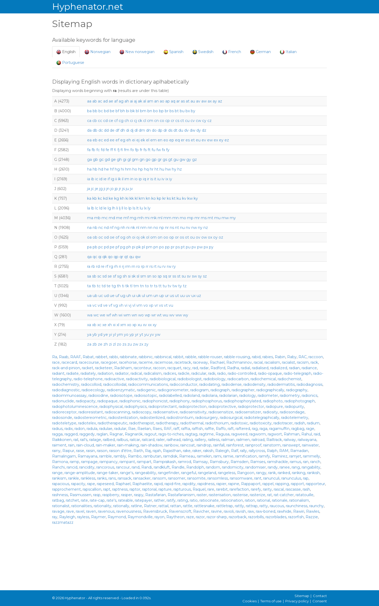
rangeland (207, 472)
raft (231, 428)
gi (124, 159)
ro (138, 266)
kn (148, 198)
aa (89, 101)
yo (126, 334)
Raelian (144, 428)
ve (105, 305)
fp (137, 149)
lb (92, 208)
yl (114, 334)
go (148, 159)
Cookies (249, 601)
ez (227, 140)
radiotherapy (167, 423)
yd (100, 334)
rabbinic (146, 357)
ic (96, 179)
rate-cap (97, 500)
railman (228, 439)
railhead (174, 439)
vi (125, 305)
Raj (148, 450)
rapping (282, 483)
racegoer (109, 362)
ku (179, 198)
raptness (120, 489)
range (57, 472)
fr (141, 149)
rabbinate (128, 357)
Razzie (312, 517)
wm (127, 315)
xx (150, 324)
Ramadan (299, 450)
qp (116, 256)
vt (166, 305)
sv (189, 276)
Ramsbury (219, 461)
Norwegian (97, 51)
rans (112, 478)
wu (165, 315)
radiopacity (86, 401)
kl (136, 198)
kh (122, 198)
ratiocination (232, 500)
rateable (125, 500)
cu (187, 120)
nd (106, 227)
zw (135, 344)
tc (99, 286)
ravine (216, 511)
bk (132, 111)
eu (198, 140)
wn (134, 315)
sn (149, 276)
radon (79, 428)
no (155, 227)
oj (137, 237)
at (188, 101)
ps (178, 247)
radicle (184, 373)
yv (152, 334)
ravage (58, 511)
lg (109, 208)
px (206, 247)
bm (143, 111)
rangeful (188, 472)
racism (303, 362)
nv (188, 227)
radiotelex (87, 423)
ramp (74, 461)
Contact (320, 596)
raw (251, 511)
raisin (90, 450)
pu (188, 247)
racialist (288, 362)
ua (89, 295)
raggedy (87, 434)
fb (93, 149)
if (109, 179)
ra (88, 266)
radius (57, 428)
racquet (174, 368)
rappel (267, 483)
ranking (298, 472)
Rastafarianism (181, 494)
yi (110, 334)
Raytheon (175, 517)
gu (175, 159)
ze (100, 344)
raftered (243, 428)
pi (133, 247)
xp (134, 324)
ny (200, 227)
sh (125, 276)
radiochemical (263, 379)
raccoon (315, 357)
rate (84, 500)
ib (92, 179)
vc (94, 305)
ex (216, 140)
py (211, 247)
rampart (144, 461)
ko (153, 198)
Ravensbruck (155, 511)
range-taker (107, 472)
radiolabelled (170, 395)
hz (179, 169)
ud (106, 295)
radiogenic (146, 390)
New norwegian (136, 51)
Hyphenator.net (87, 6)
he (106, 169)
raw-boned (265, 511)
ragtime (206, 434)
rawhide (284, 511)
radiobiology (214, 379)
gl (129, 159)
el (147, 140)
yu (146, 334)
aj (135, 101)
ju (127, 188)
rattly (239, 506)
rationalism (299, 500)
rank (272, 472)
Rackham (123, 368)
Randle (178, 467)
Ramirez (279, 456)
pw (200, 247)
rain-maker (105, 445)
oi (133, 237)
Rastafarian (155, 494)
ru (159, 266)
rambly (120, 456)
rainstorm (272, 445)
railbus (122, 439)
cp (167, 120)
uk (138, 295)
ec (100, 140)
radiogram (199, 390)
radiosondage (292, 412)
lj (120, 208)
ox (210, 237)
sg (119, 276)
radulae (105, 428)
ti (123, 286)
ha (89, 169)
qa (89, 256)
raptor (134, 489)
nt (177, 227)
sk (134, 276)
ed (106, 140)
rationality (102, 506)
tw (174, 286)
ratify (171, 500)
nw (194, 227)
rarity (267, 489)
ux (193, 295)
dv (186, 130)
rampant (127, 461)
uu (182, 295)
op (171, 237)
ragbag (297, 428)
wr (153, 315)
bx (188, 111)
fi (115, 149)
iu (159, 179)
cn (156, 120)
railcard (148, 439)
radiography (296, 390)
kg (116, 198)
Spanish (173, 51)
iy (170, 179)
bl (137, 111)
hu (161, 169)
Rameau (187, 456)
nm (143, 227)
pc (100, 247)
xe (104, 324)
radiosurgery (206, 417)
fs (145, 149)
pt (183, 247)
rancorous (105, 467)
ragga (57, 434)
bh (122, 111)
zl (114, 344)
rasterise (240, 494)
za (89, 344)
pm (149, 247)
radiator (122, 373)
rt (155, 266)
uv (188, 295)
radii (211, 373)
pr (172, 247)
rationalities (81, 506)
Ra (54, 357)
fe (107, 149)
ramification (246, 456)
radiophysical (111, 406)
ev (204, 140)
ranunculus (291, 478)
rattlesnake (204, 506)
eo (165, 140)
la (88, 208)
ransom (159, 478)
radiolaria (209, 395)
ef (117, 140)
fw (158, 149)
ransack (124, 478)
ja (88, 188)
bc (100, 111)
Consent (319, 601)
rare (210, 489)
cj (135, 120)
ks (169, 198)
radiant (58, 373)
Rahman (292, 434)
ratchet (72, 500)
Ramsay (200, 461)
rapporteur (315, 483)
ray (54, 517)
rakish (208, 450)
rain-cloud (85, 445)
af (116, 101)
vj (129, 305)
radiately (88, 373)
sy (200, 276)
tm (136, 286)
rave (70, 511)
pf (117, 247)
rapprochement (66, 489)
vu (171, 305)
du (180, 130)
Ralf (234, 450)
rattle (187, 506)
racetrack (182, 362)
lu (141, 208)
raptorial (149, 489)
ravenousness (128, 511)
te (109, 286)
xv (145, 324)
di (127, 130)
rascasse (293, 489)
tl (131, 286)
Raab (63, 357)
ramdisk (170, 456)
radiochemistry (65, 384)
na (89, 227)
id (100, 179)
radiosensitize (220, 412)
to (147, 286)
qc (95, 256)
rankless (88, 478)
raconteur (142, 368)
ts (155, 286)
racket (87, 368)
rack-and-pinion (66, 368)
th (119, 286)
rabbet (101, 357)
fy (167, 149)
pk (138, 247)
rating (182, 500)
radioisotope (121, 395)
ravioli (229, 511)
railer (160, 439)
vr (156, 305)
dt (175, 130)
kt (174, 198)
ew (210, 140)
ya (89, 334)
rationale (279, 500)
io (136, 179)
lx (145, 208)
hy (174, 169)
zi (110, 344)
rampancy (108, 461)
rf (107, 266)
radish (300, 423)
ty (180, 286)
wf (108, 315)
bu (182, 111)
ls (134, 208)
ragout (150, 434)
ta (89, 286)
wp (147, 315)
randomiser (255, 467)
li (117, 208)
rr (147, 266)
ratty (264, 506)
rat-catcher (284, 494)
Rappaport (251, 483)
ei (133, 140)
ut (177, 295)
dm (142, 130)
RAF (168, 428)
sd (104, 276)
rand (135, 467)
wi (120, 315)
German (260, 51)
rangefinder (168, 472)
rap (305, 478)
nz (205, 227)
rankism (59, 478)
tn (142, 286)
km (142, 198)
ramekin (204, 456)
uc (100, 295)
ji (104, 188)
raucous (277, 506)
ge (113, 159)
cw (198, 120)
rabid (256, 357)
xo (129, 324)
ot (187, 237)
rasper (126, 494)
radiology (247, 395)
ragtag (191, 434)
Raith (138, 450)
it (155, 179)
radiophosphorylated (242, 401)
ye (105, 334)
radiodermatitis (281, 384)
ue (112, 295)
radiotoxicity (261, 423)
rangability (311, 467)
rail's (83, 439)
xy (155, 324)
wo (141, 315)
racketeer (103, 368)
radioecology (93, 390)
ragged (71, 434)
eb (95, 140)
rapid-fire (172, 483)
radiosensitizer (248, 412)
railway (290, 439)
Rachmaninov (239, 362)
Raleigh (222, 450)
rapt (106, 489)
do (154, 130)
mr (197, 217)
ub (95, 295)
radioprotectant (162, 406)
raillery (200, 439)
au (193, 101)
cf (116, 120)
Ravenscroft (180, 511)
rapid (158, 483)
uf (117, 295)
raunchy (316, 506)
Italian (288, 51)
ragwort (275, 434)
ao (162, 101)
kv (184, 198)
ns (172, 227)
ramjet (295, 456)
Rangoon (245, 472)
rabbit (178, 357)
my (233, 217)
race (56, 362)
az (220, 101)
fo (132, 149)
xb (94, 324)
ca (89, 120)
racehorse (128, 362)
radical (136, 373)
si (129, 276)
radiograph (220, 390)
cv (193, 120)
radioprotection (193, 406)
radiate (72, 373)
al (144, 101)
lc (96, 208)
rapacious (60, 483)
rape (91, 483)
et (193, 140)
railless (214, 439)
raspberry (110, 494)
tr (151, 286)
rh (116, 266)
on (160, 237)
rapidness (206, 483)
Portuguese (70, 62)
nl (137, 227)
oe (112, 237)
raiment (59, 445)
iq (144, 179)
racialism (272, 362)
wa (89, 315)
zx (141, 344)
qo (110, 256)
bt (177, 111)
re (102, 266)
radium (313, 423)
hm (128, 169)
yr (136, 334)
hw (168, 169)
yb (94, 334)
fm (126, 149)
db (95, 130)
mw (225, 217)
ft (149, 149)
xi (114, 324)
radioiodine (98, 395)
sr (169, 276)
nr (167, 227)
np (161, 227)
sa (89, 276)
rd (98, 266)
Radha (233, 368)
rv (164, 266)
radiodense (232, 384)
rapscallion (92, 489)
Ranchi (58, 467)
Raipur (68, 450)
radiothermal (191, 423)
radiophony (179, 401)
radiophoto (273, 401)
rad (195, 368)
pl (143, 247)
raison (102, 450)
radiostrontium (180, 417)
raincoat (187, 445)
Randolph (195, 467)
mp (190, 217)
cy (204, 120)
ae (111, 101)
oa (89, 237)
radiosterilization (123, 417)
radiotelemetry (294, 417)
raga (263, 428)
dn (148, 130)
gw (182, 159)
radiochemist (289, 379)
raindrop (204, 445)
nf (111, 227)
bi (127, 111)
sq (165, 276)
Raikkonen (62, 439)
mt (210, 217)
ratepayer (143, 500)
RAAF (75, 357)
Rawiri (298, 511)
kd (105, 198)
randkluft (162, 467)
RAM (283, 450)
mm (167, 217)
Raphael (123, 483)
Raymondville (140, 517)
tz (185, 286)
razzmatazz (62, 522)
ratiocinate (209, 500)
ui (133, 295)
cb (94, 120)
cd (105, 120)
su (184, 276)
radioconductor (183, 384)
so (154, 276)
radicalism (153, 373)
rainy (56, 450)
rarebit (222, 489)
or (177, 237)
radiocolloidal (114, 384)
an (156, 101)
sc (99, 276)
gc (101, 159)
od (106, 237)
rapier (221, 483)
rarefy (256, 489)
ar (178, 101)
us (172, 295)
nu (182, 227)
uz (199, 295)
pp (167, 247)
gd (107, 159)
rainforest (234, 445)
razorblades (276, 517)
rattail (163, 506)
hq (146, 169)
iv (163, 179)
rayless (83, 517)
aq (173, 101)
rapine (233, 483)
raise (80, 450)
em (153, 140)
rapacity (78, 483)
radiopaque (107, 401)
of (117, 237)
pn (155, 247)
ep (171, 140)
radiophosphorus (207, 401)
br (166, 111)
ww (179, 315)
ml (160, 217)
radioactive (114, 379)
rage (310, 428)
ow (204, 237)
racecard (69, 362)
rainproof (253, 445)
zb (94, 344)
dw (192, 130)
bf (117, 111)
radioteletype (64, 423)
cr (172, 120)
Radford (218, 368)
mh (140, 217)
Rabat (88, 357)
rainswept (291, 445)
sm (143, 276)
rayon (159, 517)
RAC (302, 357)
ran (305, 461)
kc (100, 198)
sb (94, 276)
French (231, 51)
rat (269, 494)
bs (171, 111)
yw (157, 334)
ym (120, 334)
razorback (237, 517)
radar (204, 368)
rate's (111, 500)
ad (105, 101)
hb (95, 169)
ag (121, 101)
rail (75, 439)
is (151, 179)
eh (128, 140)
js (123, 188)
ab (94, 101)
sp (160, 276)
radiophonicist (155, 401)
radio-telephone (88, 379)
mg (133, 217)
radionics (309, 395)
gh (119, 159)
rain (71, 445)
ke (111, 198)
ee (112, 140)
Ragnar (116, 434)
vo (145, 305)
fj (118, 149)
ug (122, 295)
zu (129, 344)
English (66, 51)
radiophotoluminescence (75, 406)
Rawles (312, 511)
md (112, 217)
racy (187, 368)
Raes (157, 428)
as (183, 101)
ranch (315, 461)
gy (188, 159)
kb (94, 198)
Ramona (60, 461)
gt (170, 159)
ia (88, 179)
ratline (136, 506)
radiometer (268, 395)
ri (120, 266)
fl (122, 149)
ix (167, 179)
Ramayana (87, 456)
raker (196, 450)
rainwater (310, 445)
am (150, 101)
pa (89, 247)
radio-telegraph (297, 373)
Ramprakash (164, 461)
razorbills (256, 517)
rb (93, 266)
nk (133, 227)
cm (150, 120)
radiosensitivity (193, 412)
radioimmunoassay (69, 395)
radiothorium (217, 423)
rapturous (182, 489)
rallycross (257, 450)
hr (151, 169)
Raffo (221, 428)
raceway (200, 362)
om (153, 237)
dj (131, 130)
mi (147, 217)
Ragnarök (134, 434)
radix (68, 428)
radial (245, 368)
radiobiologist (189, 379)
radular (120, 428)
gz (194, 159)
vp (151, 305)
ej (137, 140)
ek (143, 140)
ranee (285, 467)
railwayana (307, 439)
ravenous (106, 511)
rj (123, 266)
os (182, 237)
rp (143, 266)
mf (126, 217)
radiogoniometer (173, 390)
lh (113, 208)
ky (196, 198)
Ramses (257, 461)
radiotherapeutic (112, 423)
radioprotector (251, 406)
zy (146, 344)
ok (143, 237)
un (155, 295)
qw (138, 256)
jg (101, 188)
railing (187, 439)
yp (131, 334)
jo (112, 188)
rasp (97, 494)
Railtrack (274, 439)
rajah (157, 450)
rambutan (152, 456)
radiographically (270, 390)
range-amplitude (79, 472)
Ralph (272, 450)
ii (116, 179)
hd (100, 169)
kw (190, 198)
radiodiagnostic (66, 390)
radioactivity (137, 379)
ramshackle (277, 461)
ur (167, 295)
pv (194, 247)
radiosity (270, 412)
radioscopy (141, 412)
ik (119, 179)
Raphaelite (142, 483)
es (188, 140)
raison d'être (120, 450)
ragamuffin (279, 428)
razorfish (296, 517)
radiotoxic (239, 423)
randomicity (232, 467)
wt (159, 315)
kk (131, 198)
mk (154, 217)
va (89, 305)
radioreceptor (64, 412)
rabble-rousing (237, 357)
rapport (297, 483)
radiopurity (294, 406)
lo (125, 208)
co (162, 120)
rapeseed (105, 483)
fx (163, 149)
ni (127, 227)
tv (169, 286)
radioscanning (117, 412)
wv (171, 315)
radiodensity (254, 384)
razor (200, 517)
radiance (309, 368)
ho (134, 169)
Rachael (217, 362)
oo (165, 237)
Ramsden (239, 461)
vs (161, 305)
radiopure (274, 406)
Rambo (135, 456)
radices (169, 373)
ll (122, 208)
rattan (175, 506)
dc (100, 130)
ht (156, 169)
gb (95, 159)
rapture (165, 489)
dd (106, 130)
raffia (185, 428)
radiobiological (163, 379)
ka (89, 198)
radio (221, 373)
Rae (132, 428)
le (105, 208)
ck (140, 120)
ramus (295, 461)
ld (100, 208)
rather (159, 500)
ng (116, 227)
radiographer (243, 390)
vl (133, 305)
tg (114, 286)
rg (111, 266)
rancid (72, 467)
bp (161, 111)
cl (144, 120)
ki (127, 198)
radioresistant (90, 412)
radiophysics (135, 406)
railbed (109, 439)
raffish (197, 428)
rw (169, 266)
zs (124, 344)
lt (137, 208)
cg (121, 120)
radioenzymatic (121, 390)
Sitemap (302, 596)
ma (90, 217)
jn (107, 188)
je (96, 188)
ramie (228, 456)
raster (202, 494)
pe (112, 247)
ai (131, 101)
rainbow (171, 445)
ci (131, 120)
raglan (102, 434)
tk (127, 286)
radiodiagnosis (309, 384)
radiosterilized (152, 417)
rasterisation (220, 494)
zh (105, 344)
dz (204, 130)
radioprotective (222, 406)
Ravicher (201, 511)
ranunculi (271, 478)
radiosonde (62, 417)
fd (102, 149)
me (119, 217)
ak (140, 101)
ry (174, 266)
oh (128, 237)
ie (105, 179)
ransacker (142, 478)
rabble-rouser (210, 357)
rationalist (60, 506)
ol (147, 237)
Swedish (202, 51)
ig (112, 179)
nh (123, 227)
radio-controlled (242, 373)
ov (198, 237)
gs (165, 159)
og (122, 237)
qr (121, 256)
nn (150, 227)
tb (94, 286)
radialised (260, 368)
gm (135, 159)
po (161, 247)
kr (164, 198)
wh (114, 315)
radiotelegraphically (261, 417)
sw (194, 276)
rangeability (145, 472)
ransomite (196, 478)
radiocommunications (148, 384)
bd (106, 111)
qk (104, 256)
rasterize (257, 494)
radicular (198, 373)
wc (96, 315)
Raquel (199, 489)
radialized (278, 368)
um (149, 295)
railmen (243, 439)
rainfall (219, 445)
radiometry (290, 395)
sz (205, 276)
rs (151, 266)
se (110, 276)
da (89, 130)
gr (160, 159)
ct (182, 120)
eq (177, 140)
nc (100, 227)
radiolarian (228, 395)
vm (139, 305)
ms (204, 217)
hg (117, 169)
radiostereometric (90, 417)
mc (105, 217)
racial (258, 362)
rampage (89, 461)
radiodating (209, 384)
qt (126, 256)
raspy (138, 494)
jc (92, 188)
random (213, 467)
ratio (194, 500)
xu (140, 324)
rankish (313, 472)
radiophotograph (300, 401)
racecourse (89, 362)
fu (153, 149)
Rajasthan (172, 450)
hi (122, 169)
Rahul (306, 434)
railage (95, 439)
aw (204, 101)
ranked (284, 472)
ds (170, 130)
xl (118, 324)
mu (217, 217)
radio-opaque (270, 373)
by (193, 111)
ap (167, 101)
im (126, 179)
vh (121, 305)
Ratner (150, 506)
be (112, 111)
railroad (258, 439)
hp (140, 169)
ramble (105, 456)
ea (89, 140)
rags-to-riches (170, 434)
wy (185, 315)
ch (126, 120)
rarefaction (239, 489)
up (161, 295)
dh (122, 130)
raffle (209, 428)
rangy (261, 472)
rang (296, 467)
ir (148, 179)
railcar (135, 439)
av (198, 101)
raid (317, 434)
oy (215, 237)
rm (128, 266)
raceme (146, 362)
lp (130, 208)
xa (89, 324)
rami (217, 456)
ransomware (241, 478)
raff (176, 428)
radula (92, 428)
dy (198, 130)
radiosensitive (165, 412)
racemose (163, 362)
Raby (292, 357)
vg (115, 305)
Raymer (98, 517)
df (117, 130)
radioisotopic (145, 395)
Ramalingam (64, 456)
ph (128, 247)
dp (160, 130)
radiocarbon (238, 379)
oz (221, 237)
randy (273, 467)
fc (98, 149)
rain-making (128, 445)
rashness (60, 494)
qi (99, 256)
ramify (264, 456)
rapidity (189, 483)
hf (112, 169)
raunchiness (296, 506)
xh (110, 324)
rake (187, 450)
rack (314, 362)
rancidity (86, 467)
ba (89, 111)
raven (91, 511)
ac (100, 101)
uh (128, 295)
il (122, 179)
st (179, 276)
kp (159, 198)
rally (243, 450)
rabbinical (162, 357)
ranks (102, 478)
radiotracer (283, 423)
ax (210, 101)
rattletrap (224, 506)
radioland (191, 395)
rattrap (252, 506)
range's (126, 472)
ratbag (58, 500)
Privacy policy (297, 601)
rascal (279, 489)
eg (122, 140)
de (112, 130)
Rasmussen (80, 494)
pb (95, 247)
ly (149, 208)
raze (190, 517)
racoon (159, 368)
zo (119, 344)
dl (136, 130)
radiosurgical (231, 417)
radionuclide (63, 401)
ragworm (257, 434)
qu (131, 256)
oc (100, 237)
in (131, 179)
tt (160, 286)
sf (114, 276)
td (104, 286)
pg (122, 247)
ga (89, 159)
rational (263, 500)
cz (209, 120)
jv (131, 188)
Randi (146, 467)
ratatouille (304, 494)
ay (215, 101)
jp (116, 188)
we (102, 315)
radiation (105, 373)
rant (257, 478)
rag (255, 428)
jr (120, 188)
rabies (267, 357)
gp (154, 159)
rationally (121, 506)
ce (111, 120)
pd (106, 247)
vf (110, 305)
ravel (80, 511)
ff (111, 149)
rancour (123, 467)
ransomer (176, 478)
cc (100, 120)
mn (175, 217)
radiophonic (130, 401)
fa (89, 149)
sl (138, 276)
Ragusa (223, 434)
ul (143, 295)
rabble (190, 357)
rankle (73, 478)
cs (177, 120)
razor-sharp (217, 517)
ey (221, 140)
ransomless (217, 478)
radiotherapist (141, 423)
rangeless (226, 472)
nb (95, 227)
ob (95, 237)
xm (123, 324)
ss (174, 276)
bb (95, 111)
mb (97, 217)
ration (250, 500)
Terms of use (271, 601)
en (160, 140)
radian (294, 368)
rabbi (113, 357)
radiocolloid (91, 384)
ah (126, 101)
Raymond (117, 517)
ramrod (184, 461)
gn (141, 159)
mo (183, 217)
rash (306, 489)
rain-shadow (151, 445)
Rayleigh (67, 517)
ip (140, 179)
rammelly (311, 456)
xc (99, 324)
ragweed (239, 434)
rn (133, 266)
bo (155, 111)
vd (100, 305)
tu (165, 286)
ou (192, 237)
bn (149, 111)
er (182, 140)
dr (165, 130)
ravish (241, 511)
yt (141, 334)
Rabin (280, 357)
